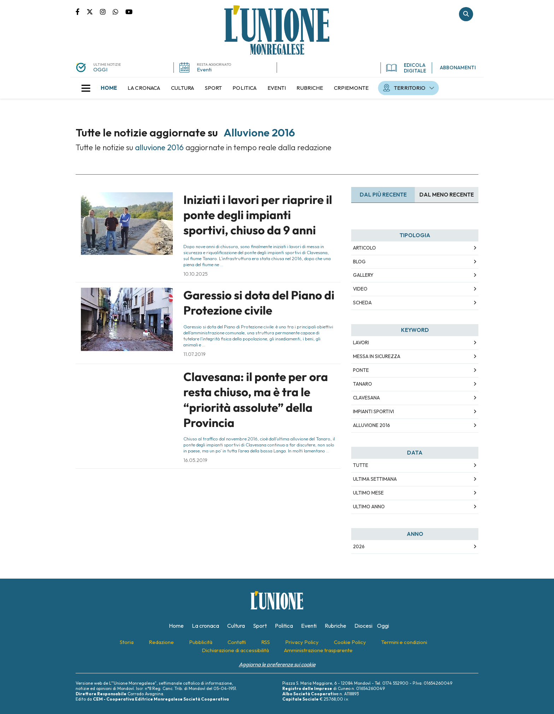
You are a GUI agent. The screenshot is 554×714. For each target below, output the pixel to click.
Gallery (363, 275)
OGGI (100, 69)
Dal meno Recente (446, 194)
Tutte (360, 465)
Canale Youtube (128, 11)
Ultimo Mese (368, 493)
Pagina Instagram (106, 11)
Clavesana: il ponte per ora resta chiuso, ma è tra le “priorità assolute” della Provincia (255, 399)
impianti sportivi (373, 411)
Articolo (364, 248)
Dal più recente (383, 194)
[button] (86, 88)
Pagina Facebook (81, 11)
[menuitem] (109, 88)
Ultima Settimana (375, 479)
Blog (359, 261)
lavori (361, 342)
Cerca (466, 14)
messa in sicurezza (376, 356)
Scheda (362, 302)
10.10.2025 (195, 274)
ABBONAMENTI (458, 67)
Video (360, 289)
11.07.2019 (194, 354)
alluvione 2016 (371, 425)
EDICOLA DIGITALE (406, 68)
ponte (361, 370)
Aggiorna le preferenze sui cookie (277, 664)
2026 (359, 546)
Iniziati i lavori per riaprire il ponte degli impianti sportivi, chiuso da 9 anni (257, 215)
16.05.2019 (195, 460)
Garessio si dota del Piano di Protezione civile (258, 303)
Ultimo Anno (369, 506)
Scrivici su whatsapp (119, 11)
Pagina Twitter (93, 11)
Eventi (204, 69)
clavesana (366, 397)
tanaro (362, 384)
